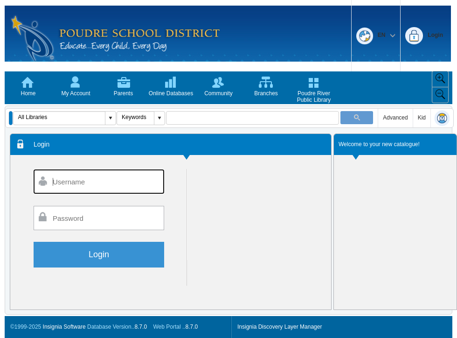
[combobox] (59, 117)
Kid (422, 117)
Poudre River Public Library (314, 96)
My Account (75, 93)
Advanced (395, 117)
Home (28, 93)
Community (218, 93)
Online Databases (171, 93)
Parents (123, 93)
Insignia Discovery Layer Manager (279, 327)
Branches (266, 93)
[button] (11, 118)
